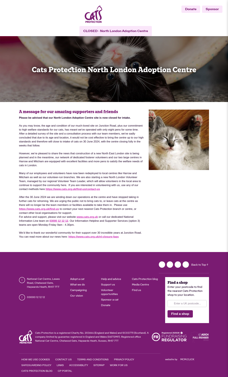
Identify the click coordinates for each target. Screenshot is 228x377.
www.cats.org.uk (87, 216)
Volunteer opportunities (109, 292)
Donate (190, 9)
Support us (108, 284)
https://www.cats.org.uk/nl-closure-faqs (93, 236)
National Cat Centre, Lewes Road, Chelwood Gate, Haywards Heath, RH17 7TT (43, 283)
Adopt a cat (77, 279)
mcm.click (187, 359)
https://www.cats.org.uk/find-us (39, 208)
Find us (136, 290)
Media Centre (140, 284)
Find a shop (180, 313)
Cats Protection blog (145, 279)
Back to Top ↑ (199, 264)
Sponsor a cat (109, 299)
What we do (77, 284)
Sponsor (212, 9)
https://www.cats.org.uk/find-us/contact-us (73, 189)
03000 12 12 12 (59, 220)
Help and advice (111, 279)
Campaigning (78, 290)
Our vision (76, 295)
